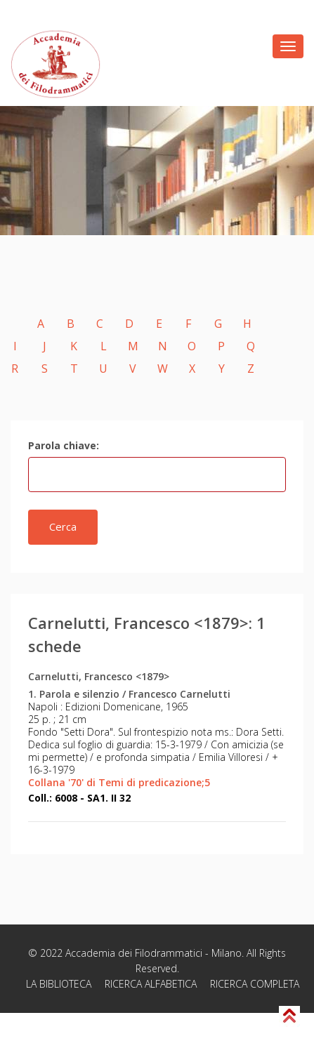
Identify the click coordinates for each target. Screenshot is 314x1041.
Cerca (63, 526)
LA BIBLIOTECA (58, 983)
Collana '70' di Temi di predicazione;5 (119, 782)
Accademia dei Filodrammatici (133, 953)
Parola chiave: (63, 445)
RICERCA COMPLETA (254, 983)
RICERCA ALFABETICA (151, 983)
